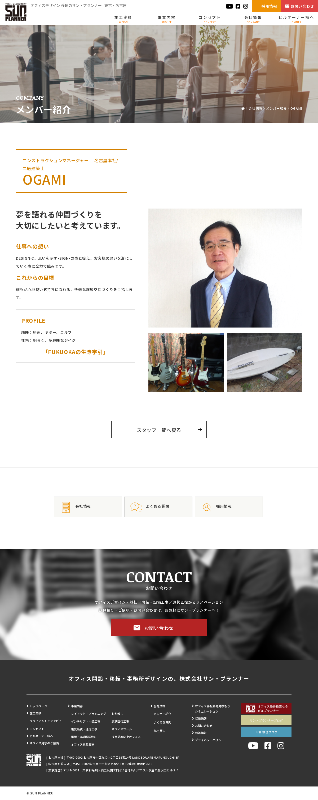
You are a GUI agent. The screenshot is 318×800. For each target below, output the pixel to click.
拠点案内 (159, 730)
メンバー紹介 (276, 108)
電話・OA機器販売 (83, 737)
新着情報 (201, 733)
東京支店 (54, 770)
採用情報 (269, 6)
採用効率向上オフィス (126, 737)
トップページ (38, 706)
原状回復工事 (120, 721)
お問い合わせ (302, 6)
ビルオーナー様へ (296, 19)
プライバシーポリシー (209, 740)
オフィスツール (122, 729)
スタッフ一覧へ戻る (159, 429)
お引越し (117, 713)
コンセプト (210, 19)
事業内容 (166, 19)
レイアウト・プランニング (88, 713)
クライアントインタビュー (47, 721)
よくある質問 (162, 722)
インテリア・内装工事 (85, 721)
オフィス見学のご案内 (44, 743)
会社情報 (253, 19)
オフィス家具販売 (82, 744)
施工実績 (123, 19)
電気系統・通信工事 (84, 729)
